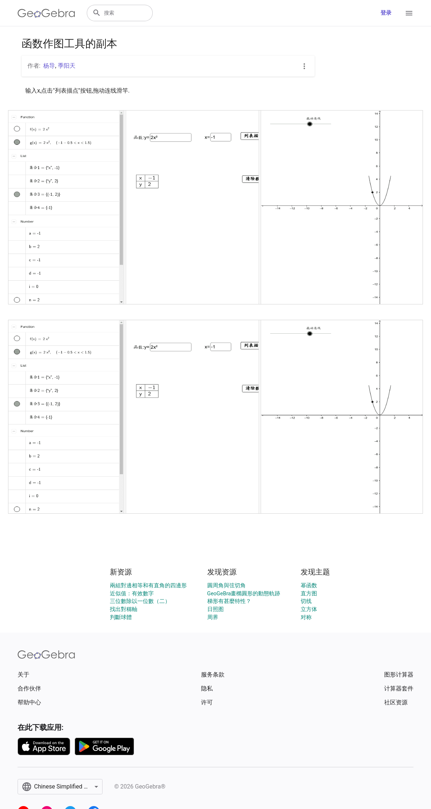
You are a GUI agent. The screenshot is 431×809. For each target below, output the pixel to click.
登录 (385, 13)
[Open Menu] (409, 13)
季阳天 (66, 65)
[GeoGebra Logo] (46, 13)
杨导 (49, 65)
